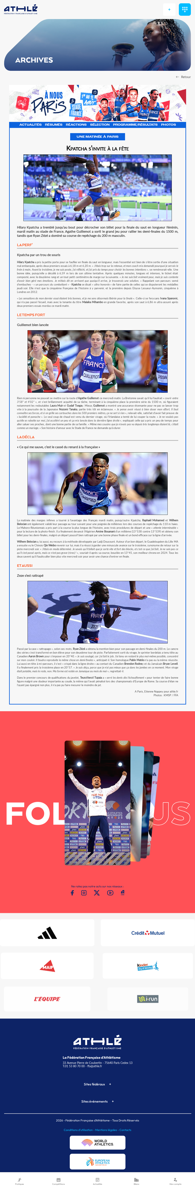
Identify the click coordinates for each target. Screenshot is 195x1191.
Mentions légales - (107, 1130)
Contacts (125, 1130)
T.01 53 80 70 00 (74, 1066)
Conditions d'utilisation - (79, 1130)
